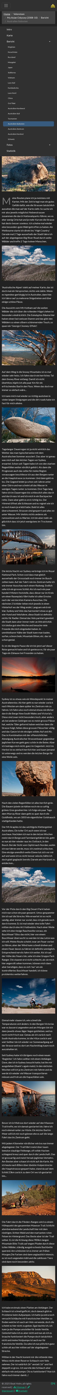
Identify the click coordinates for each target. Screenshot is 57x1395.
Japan (10, 67)
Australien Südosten (16, 124)
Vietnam (11, 78)
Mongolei (12, 62)
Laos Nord (12, 93)
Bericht (10, 41)
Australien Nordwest (16, 108)
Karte (10, 35)
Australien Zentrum (16, 129)
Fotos (10, 144)
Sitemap (19, 1387)
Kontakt (21, 1390)
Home (7, 14)
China (10, 98)
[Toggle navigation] (6, 6)
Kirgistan (11, 47)
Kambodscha (13, 88)
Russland (11, 57)
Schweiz (11, 139)
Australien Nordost (16, 134)
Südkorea (12, 72)
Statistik (11, 150)
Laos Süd (11, 83)
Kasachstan (12, 52)
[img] (54, 1383)
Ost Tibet (11, 103)
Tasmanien (12, 119)
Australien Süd (14, 113)
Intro (9, 29)
